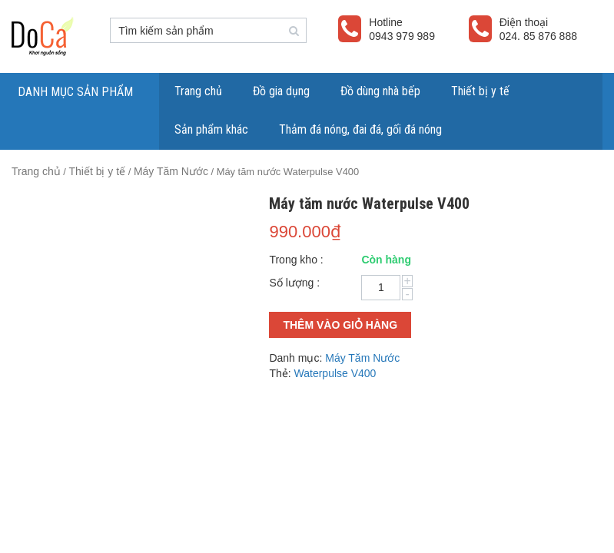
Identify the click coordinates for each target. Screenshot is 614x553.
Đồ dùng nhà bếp (380, 91)
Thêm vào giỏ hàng (340, 325)
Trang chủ (198, 91)
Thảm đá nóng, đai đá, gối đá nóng (360, 129)
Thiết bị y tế (480, 91)
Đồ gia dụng (281, 91)
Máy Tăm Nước (171, 171)
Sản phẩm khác (211, 129)
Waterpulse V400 (335, 373)
